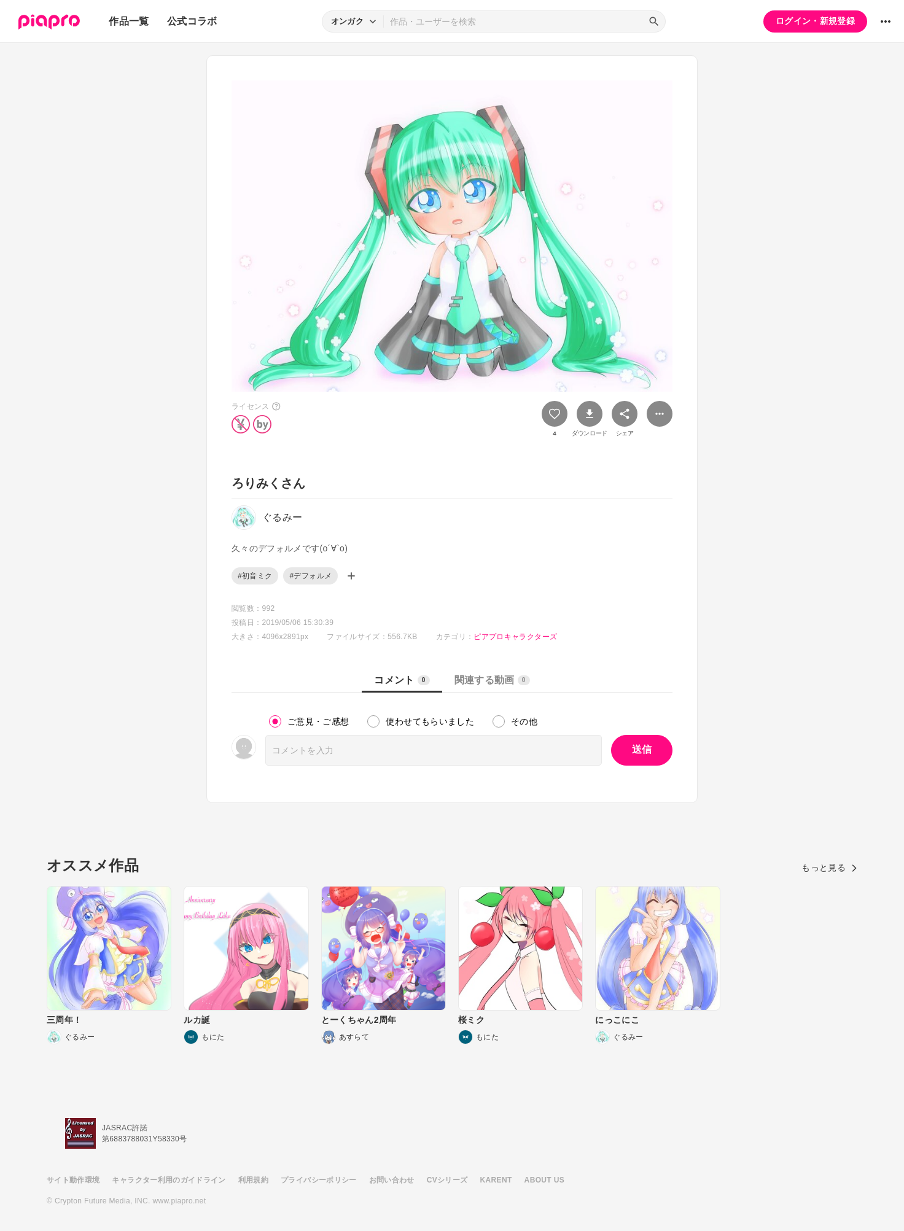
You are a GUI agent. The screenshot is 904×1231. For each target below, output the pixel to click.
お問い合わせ (392, 1180)
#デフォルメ (310, 576)
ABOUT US (544, 1180)
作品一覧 (129, 21)
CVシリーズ (447, 1180)
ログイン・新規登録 (815, 21)
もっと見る (829, 867)
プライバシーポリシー (319, 1180)
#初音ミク (255, 576)
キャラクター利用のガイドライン (168, 1180)
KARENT (496, 1180)
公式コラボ (192, 21)
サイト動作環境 (73, 1180)
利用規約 (253, 1180)
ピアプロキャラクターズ (515, 636)
